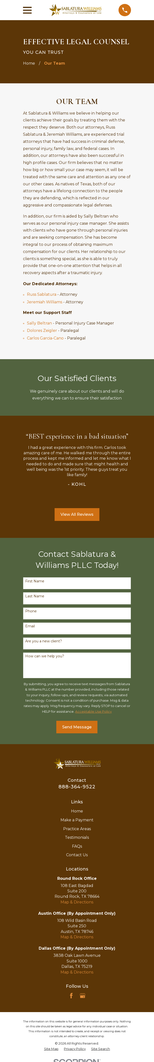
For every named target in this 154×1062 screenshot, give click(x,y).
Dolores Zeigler (42, 330)
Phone (31, 611)
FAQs (77, 846)
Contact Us (77, 855)
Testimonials (77, 837)
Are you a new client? (43, 641)
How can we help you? (44, 656)
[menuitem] (51, 1049)
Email (30, 626)
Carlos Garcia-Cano (45, 338)
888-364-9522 (77, 787)
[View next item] (83, 498)
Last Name (34, 596)
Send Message (77, 727)
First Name (34, 581)
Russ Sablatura (41, 294)
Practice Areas (77, 828)
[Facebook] (71, 995)
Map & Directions (76, 902)
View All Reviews (77, 514)
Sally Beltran (39, 323)
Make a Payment (77, 820)
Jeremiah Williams (44, 302)
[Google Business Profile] (82, 995)
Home (77, 811)
